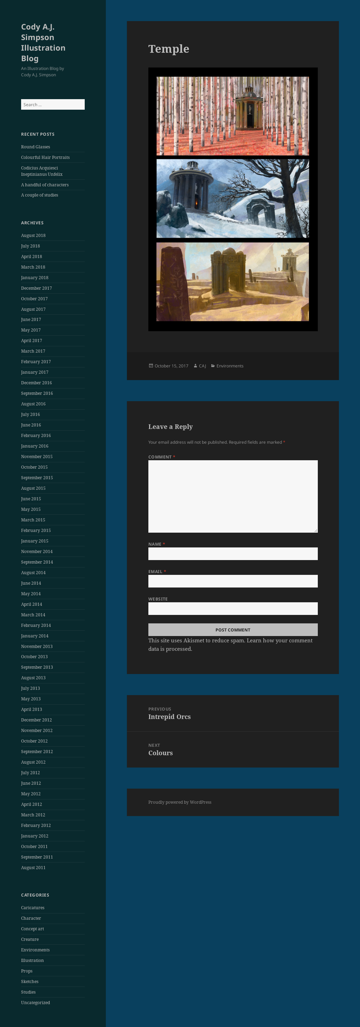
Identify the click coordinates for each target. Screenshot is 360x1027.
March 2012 (33, 815)
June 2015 (31, 499)
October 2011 (34, 846)
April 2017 (31, 341)
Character (31, 918)
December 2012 (36, 720)
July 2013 (30, 688)
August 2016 (33, 404)
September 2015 (37, 478)
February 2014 (36, 625)
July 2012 (30, 773)
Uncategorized (35, 1003)
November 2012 (37, 730)
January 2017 (35, 372)
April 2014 (31, 604)
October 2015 (34, 467)
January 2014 (35, 636)
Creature (30, 939)
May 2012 (31, 794)
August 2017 (33, 309)
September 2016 (37, 393)
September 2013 (37, 667)
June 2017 (31, 319)
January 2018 (35, 278)
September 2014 (37, 562)
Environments (35, 950)
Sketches (29, 981)
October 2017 (34, 299)
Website (158, 599)
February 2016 (36, 435)
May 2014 (31, 594)
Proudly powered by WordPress (179, 802)
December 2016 (36, 383)
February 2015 (36, 530)
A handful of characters (45, 185)
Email (157, 572)
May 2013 (31, 699)
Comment (162, 457)
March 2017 (33, 351)
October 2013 (34, 657)
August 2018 (33, 235)
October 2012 (34, 741)
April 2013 (31, 709)
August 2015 (33, 488)
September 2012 (37, 752)
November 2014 (37, 551)
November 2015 (37, 457)
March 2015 (33, 520)
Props (26, 971)
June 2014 (31, 583)
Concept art (32, 929)
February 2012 (36, 825)
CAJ (202, 366)
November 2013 (37, 646)
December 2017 (36, 288)
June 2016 (31, 425)
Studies (28, 992)
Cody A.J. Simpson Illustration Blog (43, 42)
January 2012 (35, 836)
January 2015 (35, 541)
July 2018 (30, 246)
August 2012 (33, 762)
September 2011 (37, 857)
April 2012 (31, 804)
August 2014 (33, 573)
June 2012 (31, 783)
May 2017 (31, 330)
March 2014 (33, 615)
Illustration (32, 960)
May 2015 (31, 509)
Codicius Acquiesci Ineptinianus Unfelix (42, 171)
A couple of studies (39, 195)
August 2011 (33, 868)
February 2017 (36, 362)
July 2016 (30, 414)
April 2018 (31, 256)
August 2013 (33, 678)
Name (157, 544)
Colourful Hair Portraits (45, 157)
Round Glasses (35, 147)
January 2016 (35, 446)
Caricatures (32, 908)
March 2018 (33, 267)
